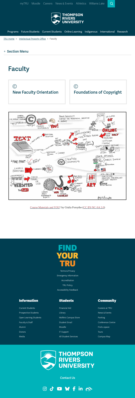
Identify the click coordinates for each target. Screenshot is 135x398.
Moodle (36, 3)
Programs (13, 31)
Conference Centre (106, 322)
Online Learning (73, 31)
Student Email (65, 322)
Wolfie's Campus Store (69, 317)
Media (22, 336)
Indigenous (91, 31)
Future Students (30, 31)
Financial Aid (65, 308)
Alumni (22, 327)
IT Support (64, 332)
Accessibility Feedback (67, 290)
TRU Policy (67, 285)
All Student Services (68, 336)
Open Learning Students (30, 317)
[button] (111, 3)
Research (122, 31)
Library (62, 313)
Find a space (103, 327)
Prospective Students (29, 313)
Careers (47, 3)
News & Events (64, 3)
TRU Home (9, 39)
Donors (22, 332)
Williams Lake (97, 3)
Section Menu (16, 51)
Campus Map (104, 336)
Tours (100, 332)
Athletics (81, 3)
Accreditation (67, 280)
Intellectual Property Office (32, 39)
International (107, 31)
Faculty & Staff (26, 322)
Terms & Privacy (67, 271)
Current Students (52, 31)
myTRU (24, 3)
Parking (101, 317)
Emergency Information (67, 275)
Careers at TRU (105, 308)
